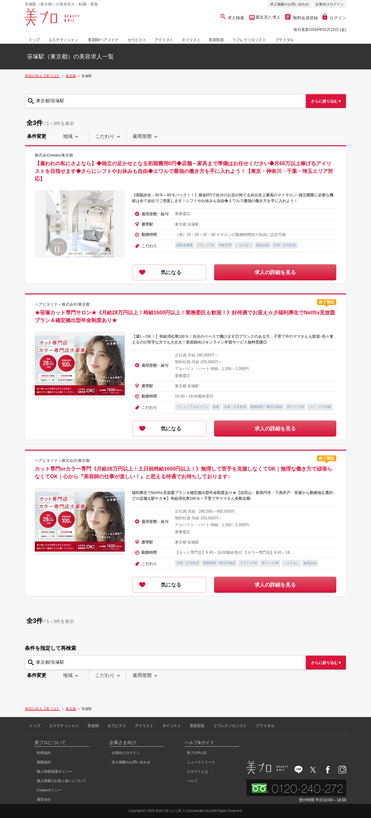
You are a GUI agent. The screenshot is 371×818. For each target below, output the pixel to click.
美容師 (93, 726)
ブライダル (284, 40)
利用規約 (44, 753)
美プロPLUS (197, 753)
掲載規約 (44, 762)
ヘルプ (192, 781)
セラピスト (137, 40)
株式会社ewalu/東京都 (54, 155)
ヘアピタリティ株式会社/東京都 (62, 304)
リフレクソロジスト (249, 40)
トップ (34, 40)
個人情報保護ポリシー (54, 771)
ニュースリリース (201, 762)
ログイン (334, 17)
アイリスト (164, 40)
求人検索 (233, 17)
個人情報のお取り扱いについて (61, 781)
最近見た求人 (268, 17)
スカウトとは (197, 771)
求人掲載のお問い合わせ (289, 4)
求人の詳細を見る (275, 272)
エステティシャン (63, 40)
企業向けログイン (329, 4)
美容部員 (216, 40)
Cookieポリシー (49, 790)
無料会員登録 (301, 17)
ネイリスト (191, 40)
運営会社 (44, 799)
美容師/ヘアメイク (103, 40)
